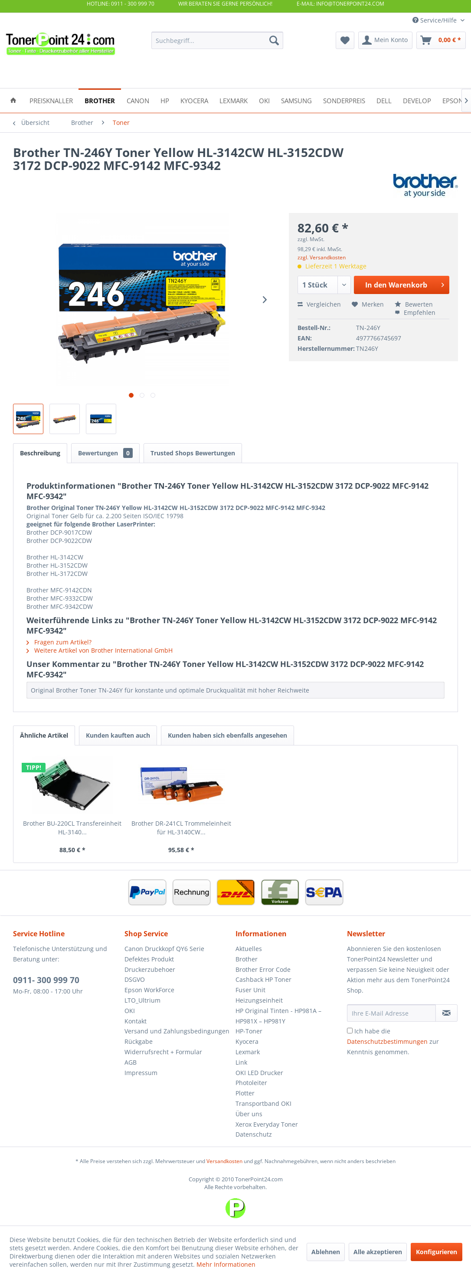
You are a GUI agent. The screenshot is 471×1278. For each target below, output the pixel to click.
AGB (130, 1062)
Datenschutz (254, 1134)
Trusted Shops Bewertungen (192, 453)
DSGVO (134, 979)
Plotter (245, 1093)
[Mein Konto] (385, 40)
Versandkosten (224, 1161)
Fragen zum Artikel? (59, 642)
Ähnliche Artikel (44, 735)
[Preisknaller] (51, 99)
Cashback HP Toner (263, 979)
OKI (129, 1011)
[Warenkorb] (441, 40)
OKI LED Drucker (259, 1073)
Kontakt (135, 1021)
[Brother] (99, 99)
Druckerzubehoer (149, 969)
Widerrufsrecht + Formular (163, 1052)
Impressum (140, 1073)
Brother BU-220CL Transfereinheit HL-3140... (72, 827)
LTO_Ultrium (142, 1000)
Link (241, 1062)
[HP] (165, 99)
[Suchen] (274, 40)
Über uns (249, 1114)
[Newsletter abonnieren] (446, 1013)
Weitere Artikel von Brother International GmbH (99, 650)
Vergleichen (319, 304)
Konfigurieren (436, 1252)
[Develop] (417, 99)
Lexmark (248, 1052)
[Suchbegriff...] (217, 40)
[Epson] (453, 99)
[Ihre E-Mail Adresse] (391, 1013)
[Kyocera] (194, 99)
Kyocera (247, 1041)
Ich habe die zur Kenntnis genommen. (393, 1041)
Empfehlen (415, 312)
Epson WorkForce (149, 990)
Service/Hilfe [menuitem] (435, 20)
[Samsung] (296, 99)
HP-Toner (249, 1031)
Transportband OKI (263, 1103)
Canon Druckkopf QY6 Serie (164, 949)
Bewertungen (105, 453)
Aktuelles (249, 949)
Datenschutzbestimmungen (387, 1041)
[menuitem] (217, 40)
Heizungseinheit (259, 1000)
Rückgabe (138, 1041)
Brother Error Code (263, 969)
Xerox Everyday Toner (267, 1124)
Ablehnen (325, 1252)
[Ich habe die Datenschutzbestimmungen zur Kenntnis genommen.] (350, 1030)
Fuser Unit (250, 990)
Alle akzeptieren (377, 1252)
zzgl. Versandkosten (322, 257)
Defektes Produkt (149, 959)
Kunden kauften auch (118, 735)
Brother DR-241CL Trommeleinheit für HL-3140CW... (181, 827)
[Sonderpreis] (344, 99)
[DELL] (384, 99)
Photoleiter (251, 1083)
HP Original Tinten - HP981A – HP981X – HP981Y (278, 1016)
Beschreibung (40, 453)
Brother (247, 959)
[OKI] (264, 99)
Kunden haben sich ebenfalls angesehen (227, 735)
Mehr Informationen (225, 1264)
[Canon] (138, 99)
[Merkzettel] (345, 40)
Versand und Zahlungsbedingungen (176, 1031)
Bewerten (414, 304)
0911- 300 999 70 (46, 980)
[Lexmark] (233, 99)
